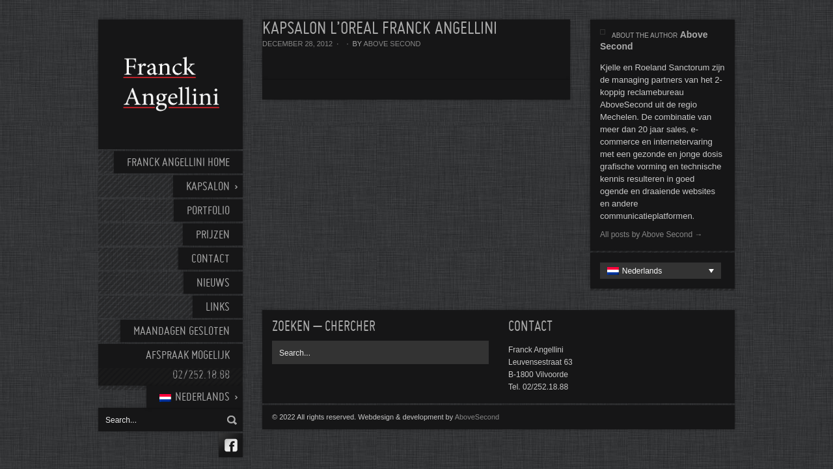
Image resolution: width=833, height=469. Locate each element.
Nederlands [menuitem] (642, 271)
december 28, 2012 (297, 44)
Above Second (391, 44)
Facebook (231, 445)
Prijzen (213, 235)
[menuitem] (194, 397)
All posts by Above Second (651, 234)
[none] (660, 271)
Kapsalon (208, 187)
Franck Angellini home (178, 163)
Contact (210, 259)
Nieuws (213, 283)
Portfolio (208, 211)
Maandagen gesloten (181, 331)
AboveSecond (477, 417)
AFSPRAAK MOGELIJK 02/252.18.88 (188, 365)
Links (218, 307)
